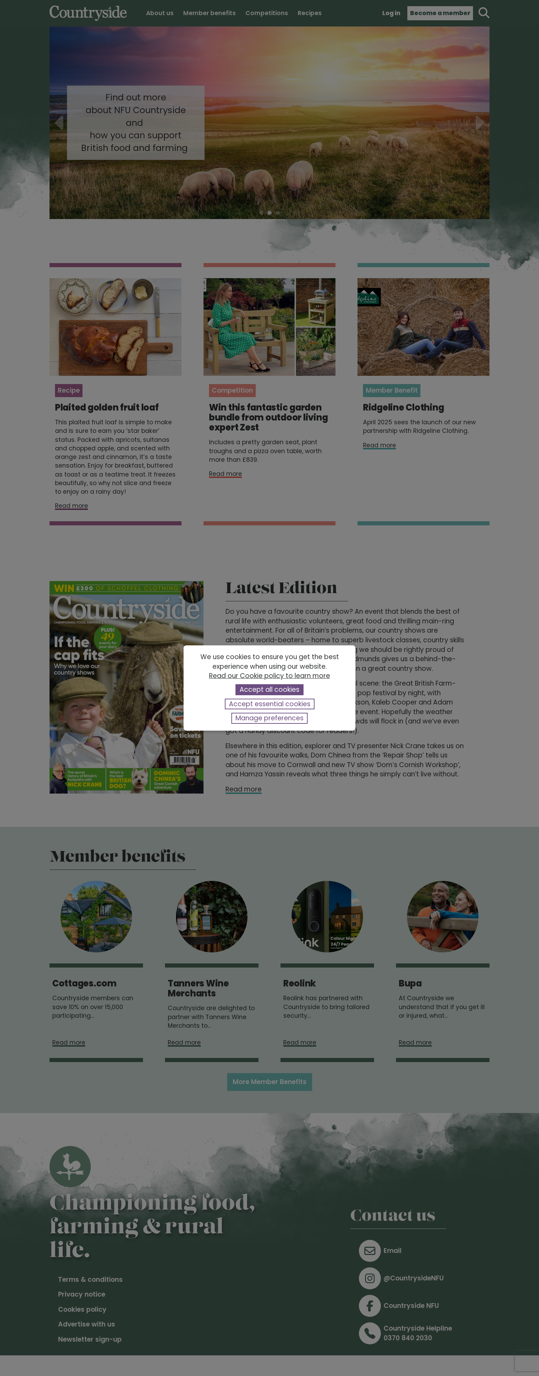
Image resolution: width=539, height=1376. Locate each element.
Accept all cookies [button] (269, 689)
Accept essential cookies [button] (269, 704)
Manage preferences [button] (269, 718)
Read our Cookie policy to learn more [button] (269, 675)
